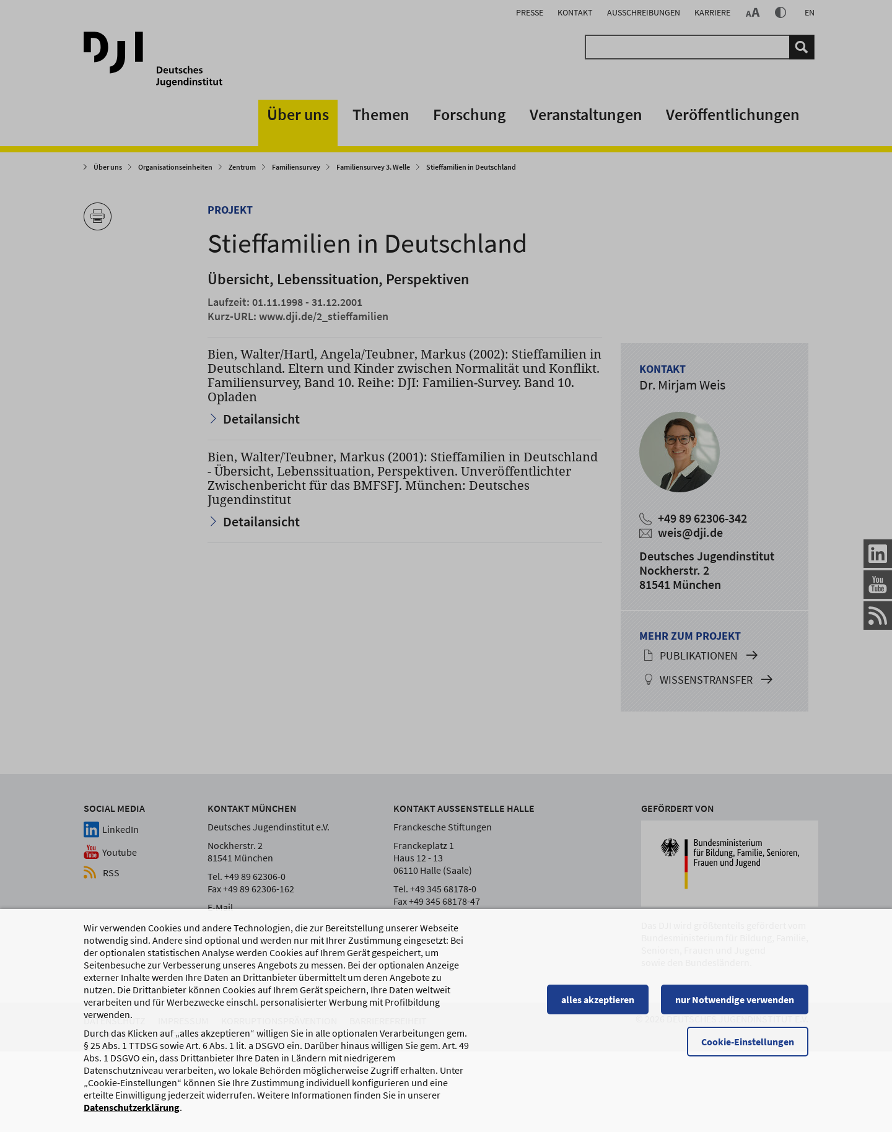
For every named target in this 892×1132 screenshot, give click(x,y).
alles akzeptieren (597, 1005)
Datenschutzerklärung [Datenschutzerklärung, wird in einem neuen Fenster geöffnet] (132, 1113)
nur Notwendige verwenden (734, 1005)
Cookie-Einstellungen (747, 1047)
